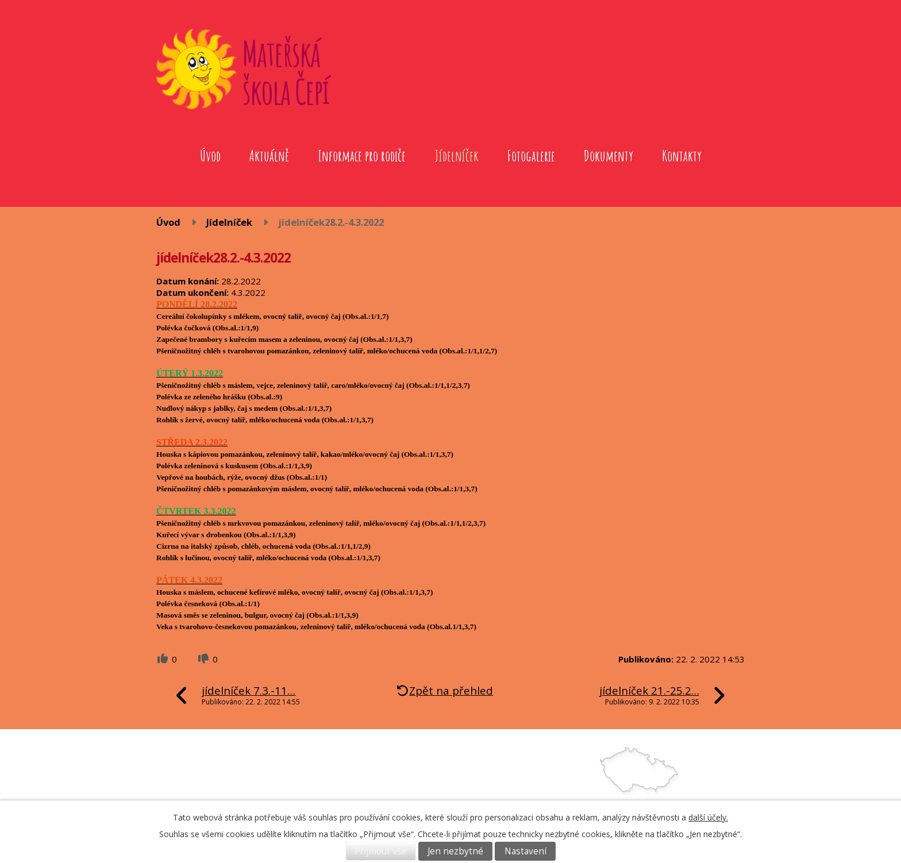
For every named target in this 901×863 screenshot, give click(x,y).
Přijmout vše (380, 851)
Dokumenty (608, 156)
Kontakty (682, 156)
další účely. (708, 817)
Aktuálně (269, 156)
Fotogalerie (531, 156)
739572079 (501, 796)
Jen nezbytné (455, 851)
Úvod (210, 156)
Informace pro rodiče (362, 156)
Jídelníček (456, 156)
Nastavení (525, 851)
